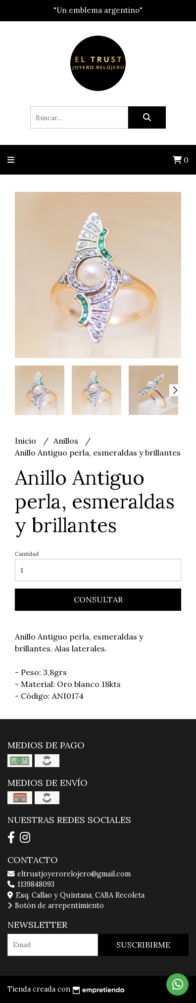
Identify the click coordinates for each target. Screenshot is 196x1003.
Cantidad (27, 553)
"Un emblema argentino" (98, 10)
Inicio (26, 441)
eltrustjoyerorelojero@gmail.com (69, 873)
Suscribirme (143, 945)
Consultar (98, 599)
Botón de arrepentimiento (55, 905)
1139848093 (30, 884)
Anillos (66, 441)
